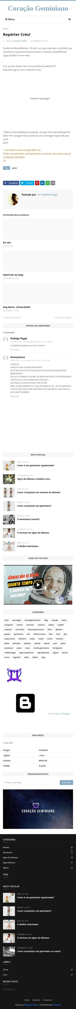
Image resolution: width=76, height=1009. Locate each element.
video (26, 657)
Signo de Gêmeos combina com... (34, 478)
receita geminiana (41, 648)
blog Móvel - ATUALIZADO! (16, 307)
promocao (8, 648)
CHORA (6, 765)
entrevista (20, 629)
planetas (16, 643)
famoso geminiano (36, 629)
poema (37, 643)
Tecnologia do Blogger (36, 713)
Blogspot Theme (31, 1004)
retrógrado (57, 648)
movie (40, 638)
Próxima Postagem (63, 317)
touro (6, 657)
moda (32, 638)
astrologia (16, 620)
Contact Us (47, 1000)
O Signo (6, 750)
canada (55, 620)
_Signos (6, 755)
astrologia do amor (33, 620)
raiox (27, 648)
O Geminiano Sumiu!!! (28, 519)
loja (65, 634)
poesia (47, 643)
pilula (6, 643)
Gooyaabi (56, 1004)
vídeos (35, 657)
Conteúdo (43, 750)
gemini (7, 634)
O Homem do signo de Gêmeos (33, 532)
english (60, 624)
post (55, 643)
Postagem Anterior (12, 317)
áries (6, 620)
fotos (50, 629)
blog (46, 620)
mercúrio (22, 638)
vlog (43, 657)
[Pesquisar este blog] (30, 782)
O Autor (42, 765)
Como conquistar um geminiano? (34, 505)
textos (65, 652)
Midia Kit (43, 760)
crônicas (41, 624)
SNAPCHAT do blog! (13, 274)
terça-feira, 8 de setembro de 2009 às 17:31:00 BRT (30, 360)
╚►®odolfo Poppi (18, 41)
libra (51, 634)
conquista (8, 624)
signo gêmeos (43, 652)
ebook (51, 624)
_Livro (41, 755)
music (49, 638)
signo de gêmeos (26, 652)
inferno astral (39, 634)
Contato (6, 760)
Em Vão (7, 242)
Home (27, 1000)
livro (58, 634)
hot (28, 634)
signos (55, 652)
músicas (59, 638)
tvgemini (16, 657)
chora (64, 620)
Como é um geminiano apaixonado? (35, 465)
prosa (19, 648)
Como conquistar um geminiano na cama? (39, 951)
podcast (27, 643)
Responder (14, 349)
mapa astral (9, 638)
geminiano (18, 634)
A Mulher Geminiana (27, 546)
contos (20, 624)
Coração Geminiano (38, 8)
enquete (8, 629)
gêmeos (59, 629)
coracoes (30, 624)
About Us (36, 1000)
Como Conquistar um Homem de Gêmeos (38, 492)
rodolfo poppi (10, 652)
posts (6, 29)
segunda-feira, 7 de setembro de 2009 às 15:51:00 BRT (31, 342)
